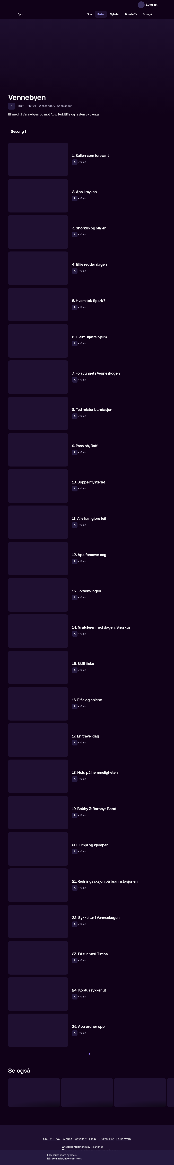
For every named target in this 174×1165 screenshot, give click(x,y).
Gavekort (80, 1139)
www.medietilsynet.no (107, 1150)
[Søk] (11, 14)
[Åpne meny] (162, 4)
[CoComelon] (34, 1092)
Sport (21, 14)
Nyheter (114, 14)
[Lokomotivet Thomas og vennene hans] (140, 1092)
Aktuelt (67, 1139)
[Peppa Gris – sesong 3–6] (87, 1092)
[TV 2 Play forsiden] (33, 4)
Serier (100, 14)
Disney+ (147, 14)
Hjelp (92, 1139)
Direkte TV (131, 14)
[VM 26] (55, 14)
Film (89, 14)
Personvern (123, 1139)
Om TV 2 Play (51, 1139)
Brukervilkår (106, 1139)
